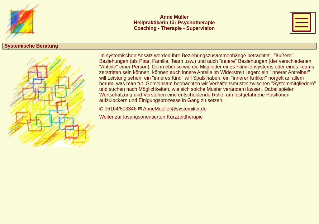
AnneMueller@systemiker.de (175, 108)
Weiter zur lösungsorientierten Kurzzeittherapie (150, 116)
